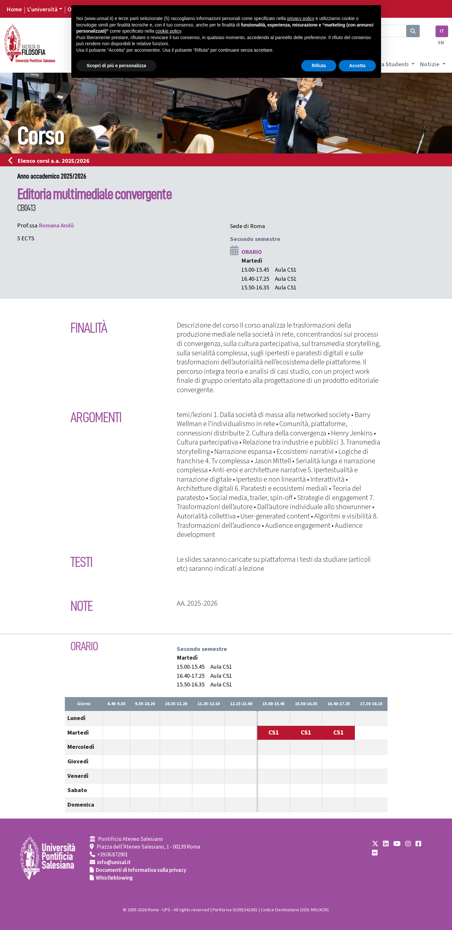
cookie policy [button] (168, 31)
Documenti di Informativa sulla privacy (141, 870)
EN (441, 42)
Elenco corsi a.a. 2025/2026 (50, 161)
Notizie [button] (430, 64)
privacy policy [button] (300, 18)
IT (442, 31)
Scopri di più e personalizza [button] (116, 65)
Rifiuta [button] (319, 65)
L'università (42, 9)
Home (14, 9)
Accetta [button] (357, 65)
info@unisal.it (114, 862)
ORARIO (251, 252)
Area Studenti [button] (391, 64)
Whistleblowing (114, 878)
